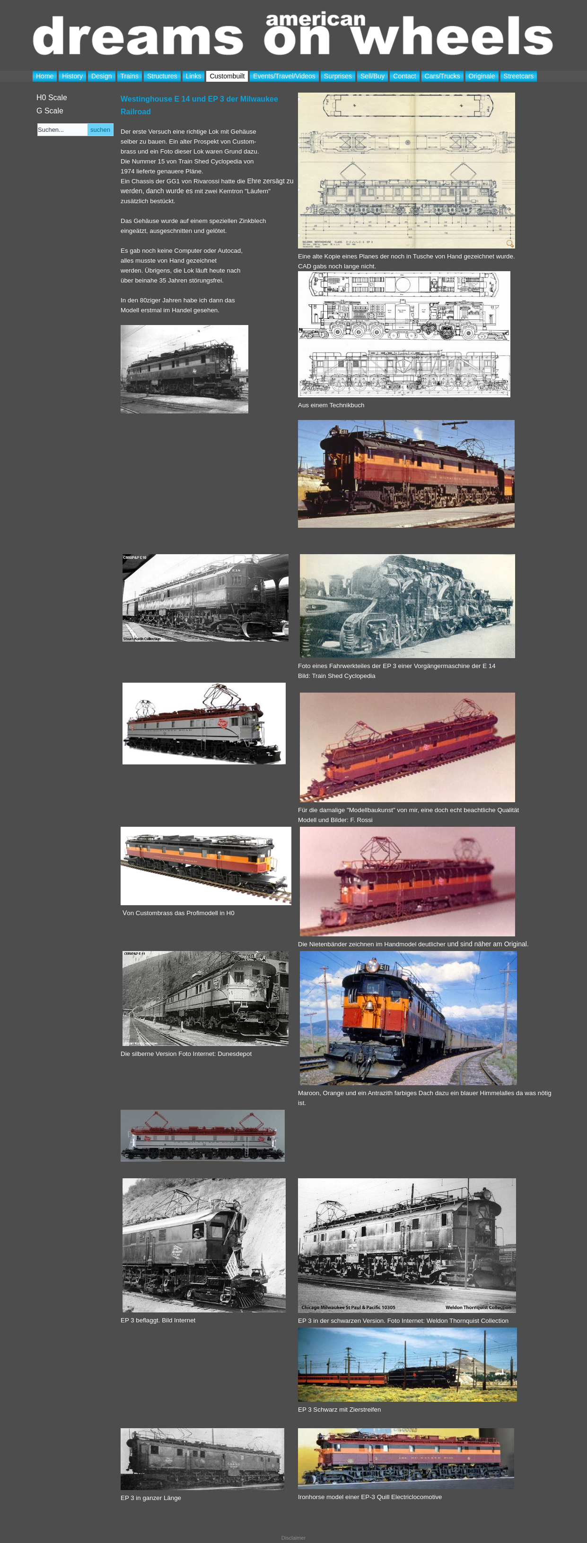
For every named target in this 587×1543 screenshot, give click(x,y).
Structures (162, 76)
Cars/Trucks (442, 76)
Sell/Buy (372, 76)
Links (194, 76)
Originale (482, 76)
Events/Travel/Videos (284, 76)
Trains (130, 76)
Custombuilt (227, 76)
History (72, 76)
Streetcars (519, 76)
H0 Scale (51, 98)
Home (44, 76)
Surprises (338, 76)
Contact (404, 76)
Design (101, 76)
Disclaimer (293, 1538)
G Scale (49, 111)
